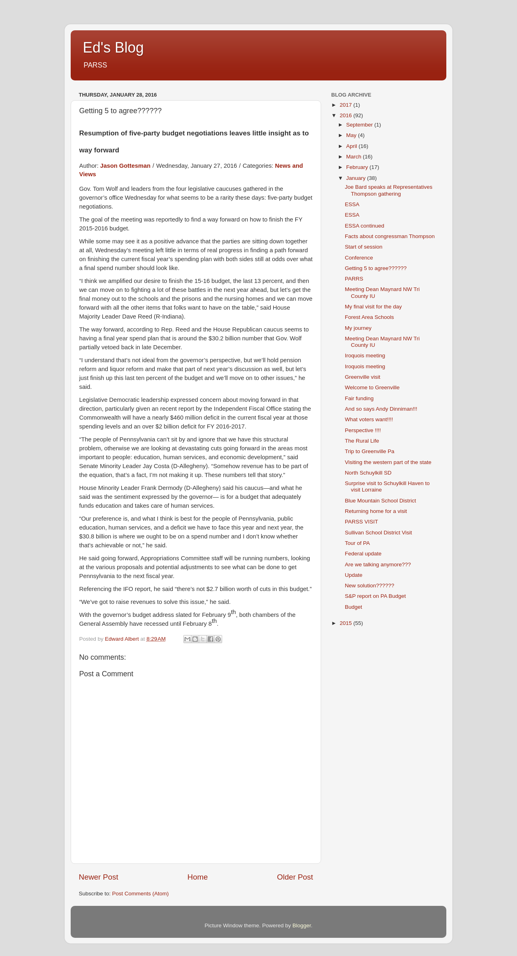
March (354, 157)
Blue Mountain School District (380, 501)
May (352, 135)
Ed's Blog (113, 47)
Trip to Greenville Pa (370, 451)
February (358, 167)
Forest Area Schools (369, 317)
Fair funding (359, 398)
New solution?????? (369, 585)
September (360, 125)
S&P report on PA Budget (375, 596)
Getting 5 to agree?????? (376, 268)
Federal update (363, 554)
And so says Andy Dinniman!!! (381, 409)
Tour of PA (357, 543)
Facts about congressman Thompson (390, 236)
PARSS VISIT (361, 522)
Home (197, 877)
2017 (346, 105)
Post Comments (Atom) (140, 894)
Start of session (363, 247)
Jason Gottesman (125, 165)
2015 (346, 623)
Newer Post (98, 877)
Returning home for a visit (376, 511)
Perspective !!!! (363, 430)
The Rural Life (362, 441)
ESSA (352, 204)
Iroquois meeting (365, 355)
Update (354, 575)
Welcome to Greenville (372, 387)
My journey (358, 328)
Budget (353, 607)
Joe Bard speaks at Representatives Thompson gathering (389, 190)
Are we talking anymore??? (378, 564)
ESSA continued (365, 226)
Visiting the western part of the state (388, 462)
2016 (346, 115)
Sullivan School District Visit (378, 533)
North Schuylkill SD (368, 473)
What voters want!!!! (369, 419)
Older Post (295, 877)
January (356, 178)
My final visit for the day (373, 307)
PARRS (354, 279)
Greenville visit (362, 377)
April (352, 146)
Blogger (301, 925)
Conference (359, 258)
